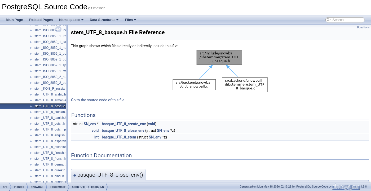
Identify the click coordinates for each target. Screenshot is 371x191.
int (96, 137)
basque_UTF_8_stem (119, 137)
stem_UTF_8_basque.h (51, 106)
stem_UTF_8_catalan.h (51, 112)
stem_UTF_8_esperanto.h (52, 141)
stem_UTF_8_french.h (50, 158)
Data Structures (104, 20)
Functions (363, 27)
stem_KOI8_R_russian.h (51, 88)
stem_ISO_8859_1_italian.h (54, 42)
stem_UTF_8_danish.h (50, 118)
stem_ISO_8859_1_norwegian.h (57, 48)
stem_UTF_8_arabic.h (50, 94)
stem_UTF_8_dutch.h (49, 123)
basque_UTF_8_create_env (124, 124)
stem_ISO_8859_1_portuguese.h (57, 59)
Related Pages (41, 20)
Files (130, 20)
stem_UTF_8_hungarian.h (52, 182)
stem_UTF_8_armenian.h (52, 100)
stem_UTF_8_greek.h (49, 170)
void (151, 124)
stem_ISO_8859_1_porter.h (53, 53)
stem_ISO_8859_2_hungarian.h (57, 77)
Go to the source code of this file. (98, 100)
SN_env (90, 124)
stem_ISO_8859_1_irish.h (52, 36)
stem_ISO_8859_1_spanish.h (55, 65)
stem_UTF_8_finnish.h (50, 153)
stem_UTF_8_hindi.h (49, 176)
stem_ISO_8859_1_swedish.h (55, 71)
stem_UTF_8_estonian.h (51, 147)
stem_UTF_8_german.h (51, 164)
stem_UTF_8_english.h (50, 135)
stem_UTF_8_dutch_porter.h (54, 129)
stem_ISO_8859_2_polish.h (54, 83)
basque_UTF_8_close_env (123, 130)
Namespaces (71, 20)
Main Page (14, 20)
